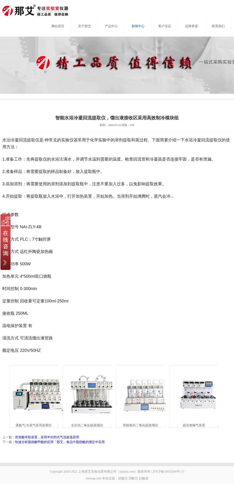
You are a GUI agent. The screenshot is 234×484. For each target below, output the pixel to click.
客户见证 (164, 26)
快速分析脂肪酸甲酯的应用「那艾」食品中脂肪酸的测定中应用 (60, 442)
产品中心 (111, 26)
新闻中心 (138, 26)
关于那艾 (84, 26)
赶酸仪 (123, 478)
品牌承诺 (191, 26)
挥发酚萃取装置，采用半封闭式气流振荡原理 (47, 437)
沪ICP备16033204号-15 (168, 471)
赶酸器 (144, 478)
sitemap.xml (93, 478)
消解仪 (133, 478)
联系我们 (218, 26)
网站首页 (57, 26)
